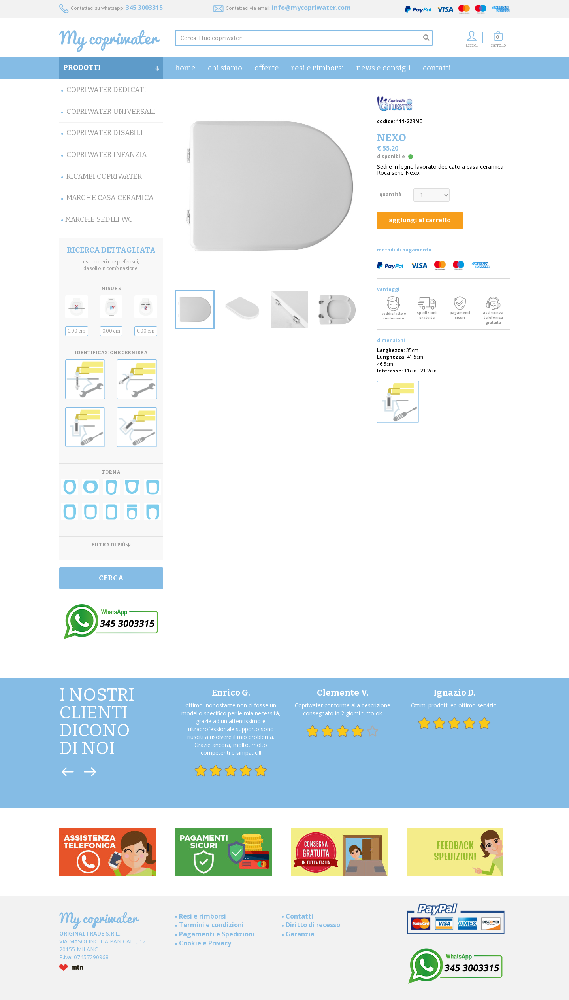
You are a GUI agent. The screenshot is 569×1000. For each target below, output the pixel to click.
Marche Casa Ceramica (110, 197)
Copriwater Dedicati (106, 89)
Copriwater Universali (111, 111)
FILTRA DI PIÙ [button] (111, 545)
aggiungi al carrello (420, 220)
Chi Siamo (225, 67)
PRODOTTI (111, 67)
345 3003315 (144, 7)
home (185, 67)
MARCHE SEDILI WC (99, 219)
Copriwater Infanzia (106, 154)
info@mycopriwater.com (311, 7)
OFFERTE (266, 67)
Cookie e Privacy (205, 943)
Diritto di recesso (313, 925)
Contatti (437, 67)
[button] (498, 41)
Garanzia (300, 934)
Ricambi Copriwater (104, 176)
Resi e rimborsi (317, 67)
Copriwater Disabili (104, 133)
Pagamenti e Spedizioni (216, 934)
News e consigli (383, 67)
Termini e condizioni (211, 925)
